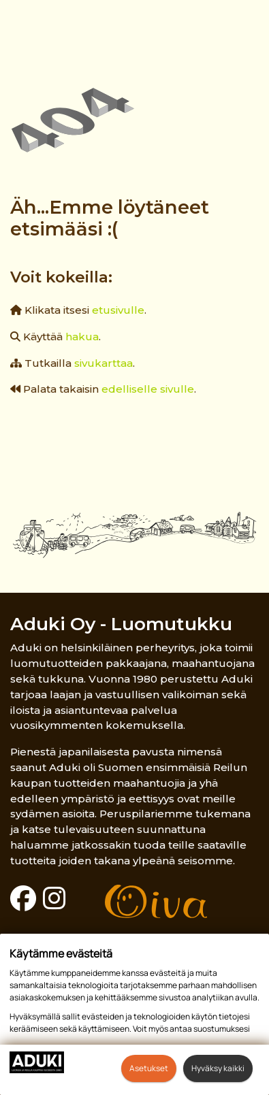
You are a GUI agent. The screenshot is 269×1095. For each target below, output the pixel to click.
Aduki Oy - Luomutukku (121, 623)
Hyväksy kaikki (217, 1068)
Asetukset (148, 1068)
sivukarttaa (103, 363)
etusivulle (118, 310)
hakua (82, 336)
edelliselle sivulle (147, 388)
